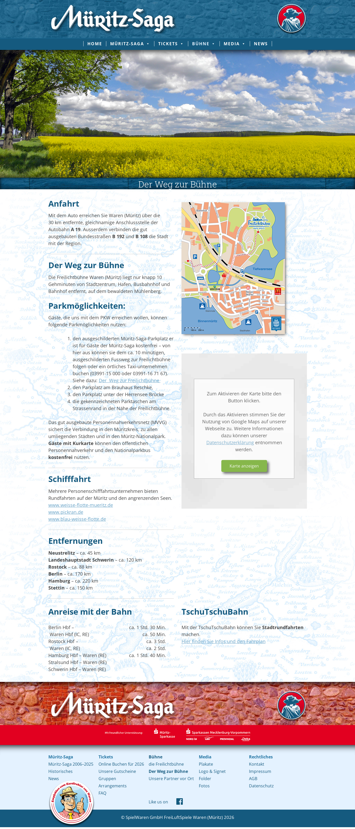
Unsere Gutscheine (117, 771)
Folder (205, 778)
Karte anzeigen (244, 466)
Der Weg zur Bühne (168, 771)
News (261, 43)
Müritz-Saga (130, 43)
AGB (253, 778)
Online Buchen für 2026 (121, 764)
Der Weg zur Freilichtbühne (130, 380)
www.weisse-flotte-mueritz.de (80, 505)
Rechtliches (261, 757)
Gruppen (107, 778)
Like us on (158, 802)
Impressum (260, 771)
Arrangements (113, 786)
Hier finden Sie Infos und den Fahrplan (224, 641)
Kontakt (256, 764)
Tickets (171, 43)
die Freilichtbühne (166, 764)
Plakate (206, 764)
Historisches (60, 771)
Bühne (204, 43)
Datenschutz (261, 786)
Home (94, 43)
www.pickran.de (65, 512)
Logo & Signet (212, 771)
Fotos (204, 786)
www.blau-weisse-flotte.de (77, 519)
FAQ (102, 793)
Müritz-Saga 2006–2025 (70, 764)
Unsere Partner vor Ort (171, 778)
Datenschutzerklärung (230, 442)
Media (235, 43)
